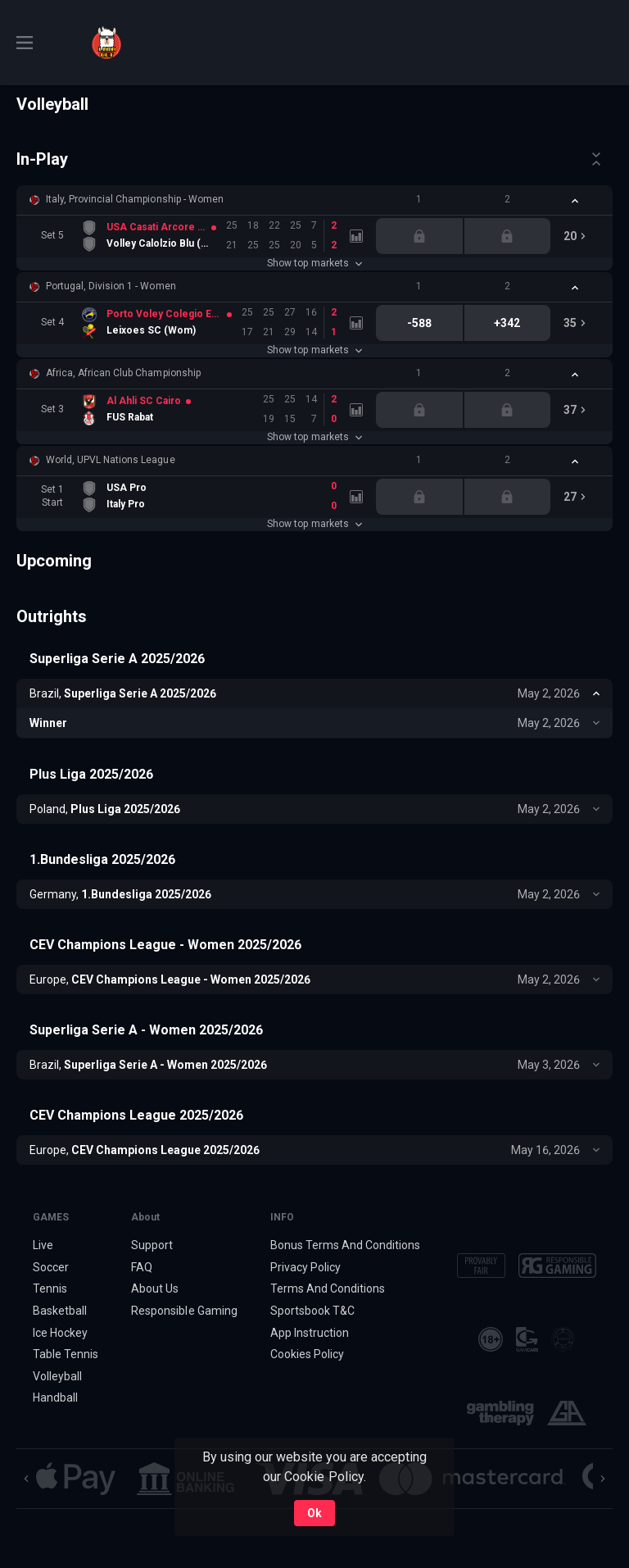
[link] (106, 42)
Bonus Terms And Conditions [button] (345, 1245)
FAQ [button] (141, 1267)
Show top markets (314, 263)
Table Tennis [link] (65, 1354)
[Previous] (26, 1478)
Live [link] (43, 1245)
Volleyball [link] (57, 1376)
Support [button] (152, 1245)
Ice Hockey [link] (60, 1332)
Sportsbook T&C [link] (312, 1310)
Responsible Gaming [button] (184, 1310)
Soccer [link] (51, 1267)
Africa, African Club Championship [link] (123, 373)
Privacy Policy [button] (305, 1267)
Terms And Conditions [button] (327, 1288)
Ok (314, 1513)
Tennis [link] (50, 1288)
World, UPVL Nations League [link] (110, 460)
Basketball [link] (60, 1310)
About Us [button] (155, 1288)
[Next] (603, 1478)
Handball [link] (55, 1398)
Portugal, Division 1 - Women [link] (111, 286)
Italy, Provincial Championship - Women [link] (135, 199)
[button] (314, 200)
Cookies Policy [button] (307, 1354)
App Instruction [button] (309, 1332)
